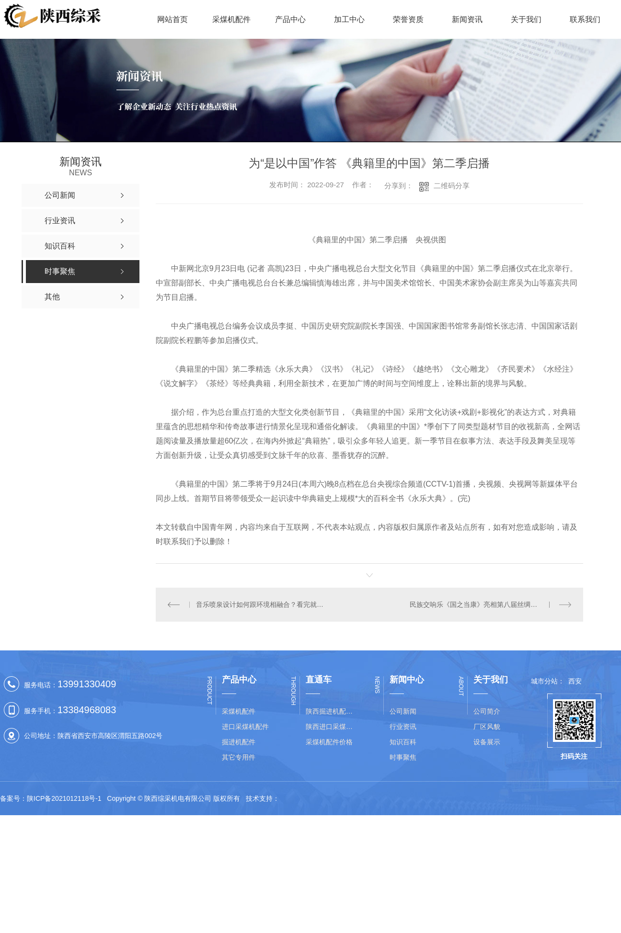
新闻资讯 (467, 19)
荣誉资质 (408, 19)
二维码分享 (452, 186)
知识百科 (403, 742)
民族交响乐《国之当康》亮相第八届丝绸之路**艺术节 (489, 604)
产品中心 (290, 19)
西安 (575, 681)
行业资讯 (403, 726)
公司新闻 (403, 711)
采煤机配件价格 (329, 742)
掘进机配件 (238, 742)
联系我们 (585, 19)
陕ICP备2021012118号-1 (64, 798)
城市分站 (544, 681)
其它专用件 (238, 757)
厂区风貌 (486, 726)
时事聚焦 (403, 757)
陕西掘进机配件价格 (332, 711)
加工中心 (349, 19)
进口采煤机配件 (245, 726)
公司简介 (486, 711)
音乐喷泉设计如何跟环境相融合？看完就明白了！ (262, 604)
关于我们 (526, 19)
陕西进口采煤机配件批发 (332, 726)
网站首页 (172, 19)
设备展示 (486, 742)
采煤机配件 (231, 19)
